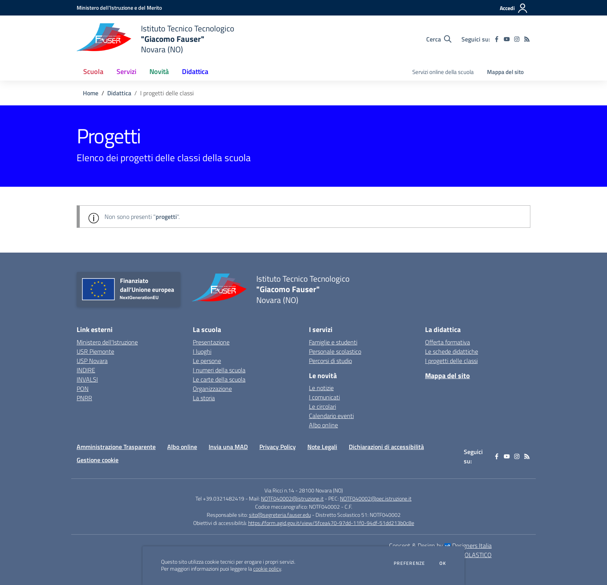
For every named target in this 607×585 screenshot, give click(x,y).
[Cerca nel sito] (439, 39)
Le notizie (321, 387)
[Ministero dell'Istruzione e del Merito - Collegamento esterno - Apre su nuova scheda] (119, 7)
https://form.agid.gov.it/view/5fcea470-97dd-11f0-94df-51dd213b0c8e (331, 523)
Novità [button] (159, 71)
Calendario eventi (331, 415)
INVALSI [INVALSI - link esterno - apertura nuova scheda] (87, 379)
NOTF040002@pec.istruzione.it (376, 498)
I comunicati (324, 397)
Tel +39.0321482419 (219, 498)
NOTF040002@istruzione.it (292, 498)
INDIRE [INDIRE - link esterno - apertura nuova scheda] (86, 370)
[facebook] (496, 39)
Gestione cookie (97, 460)
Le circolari (322, 406)
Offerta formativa (447, 342)
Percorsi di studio (330, 360)
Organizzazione (212, 388)
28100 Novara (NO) (321, 490)
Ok (442, 563)
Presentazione (211, 342)
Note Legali (322, 446)
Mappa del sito (505, 71)
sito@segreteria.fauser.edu (280, 515)
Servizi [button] (126, 71)
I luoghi (202, 351)
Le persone (207, 360)
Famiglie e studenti (333, 342)
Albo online (323, 425)
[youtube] (506, 39)
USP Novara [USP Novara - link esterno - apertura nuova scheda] (92, 360)
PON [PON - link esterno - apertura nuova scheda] (83, 388)
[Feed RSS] (526, 39)
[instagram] (516, 39)
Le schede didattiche (451, 351)
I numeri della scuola (219, 370)
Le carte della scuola (219, 379)
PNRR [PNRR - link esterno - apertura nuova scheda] (84, 398)
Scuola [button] (93, 71)
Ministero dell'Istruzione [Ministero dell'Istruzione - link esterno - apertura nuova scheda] (107, 342)
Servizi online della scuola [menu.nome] (443, 71)
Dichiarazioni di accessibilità (386, 446)
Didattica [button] (195, 71)
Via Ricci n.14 (279, 490)
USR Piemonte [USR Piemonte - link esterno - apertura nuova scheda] (95, 351)
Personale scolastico (335, 351)
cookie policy (267, 568)
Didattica (119, 93)
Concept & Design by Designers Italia (440, 545)
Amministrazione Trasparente (116, 446)
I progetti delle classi (451, 360)
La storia (204, 398)
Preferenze (409, 563)
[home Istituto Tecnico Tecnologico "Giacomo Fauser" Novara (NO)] (155, 39)
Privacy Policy (277, 446)
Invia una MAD (228, 446)
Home (90, 93)
